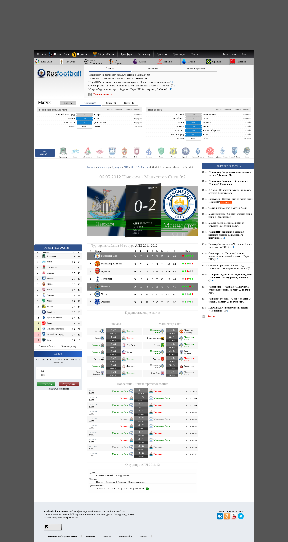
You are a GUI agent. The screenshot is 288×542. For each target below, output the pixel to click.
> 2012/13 (127, 488)
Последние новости (227, 165)
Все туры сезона (122, 475)
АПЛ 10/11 (191, 398)
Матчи (137, 109)
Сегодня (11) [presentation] (90, 103)
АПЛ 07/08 (191, 426)
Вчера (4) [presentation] (129, 103)
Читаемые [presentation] (153, 68)
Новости (118, 109)
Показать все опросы (58, 388)
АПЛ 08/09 (191, 412)
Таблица (128, 109)
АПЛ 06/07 (191, 440)
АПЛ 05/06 (191, 454)
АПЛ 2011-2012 (142, 223)
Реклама (143, 536)
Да (42, 370)
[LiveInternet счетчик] (53, 529)
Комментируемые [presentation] (196, 68)
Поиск (194, 54)
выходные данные (124, 514)
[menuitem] (105, 54)
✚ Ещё (211, 316)
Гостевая (122, 482)
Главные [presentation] (110, 68)
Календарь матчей (104, 475)
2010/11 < (100, 488)
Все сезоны (142, 488)
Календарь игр (68, 346)
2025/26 (108, 109)
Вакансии (107, 536)
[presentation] (64, 102)
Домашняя (110, 482)
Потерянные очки (136, 482)
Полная (99, 482)
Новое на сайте (125, 536)
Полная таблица (47, 346)
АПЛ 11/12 (191, 391)
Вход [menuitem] (244, 54)
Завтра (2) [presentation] (111, 103)
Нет (42, 375)
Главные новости (102, 94)
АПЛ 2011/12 (150, 465)
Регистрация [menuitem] (229, 54)
